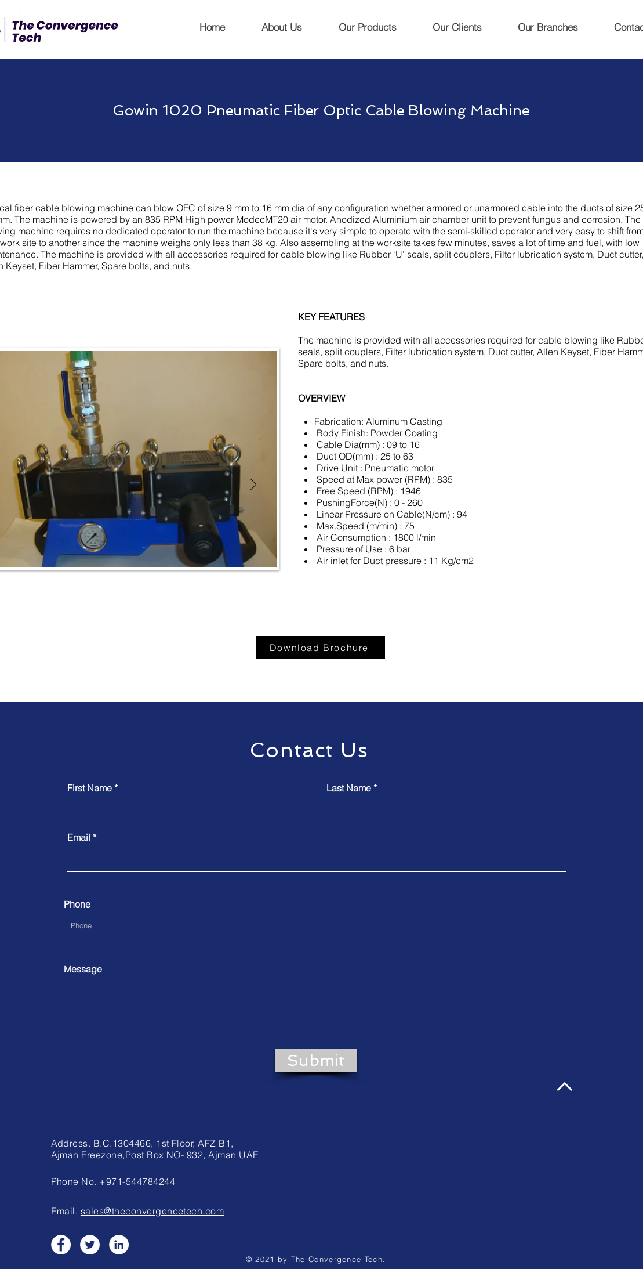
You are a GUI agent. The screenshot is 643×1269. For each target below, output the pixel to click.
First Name (89, 788)
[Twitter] (90, 1244)
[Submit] (316, 1060)
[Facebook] (61, 1244)
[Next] (253, 485)
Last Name (348, 788)
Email (78, 837)
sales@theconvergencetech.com (152, 1211)
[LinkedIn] (119, 1244)
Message (83, 969)
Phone (77, 904)
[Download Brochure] (320, 647)
